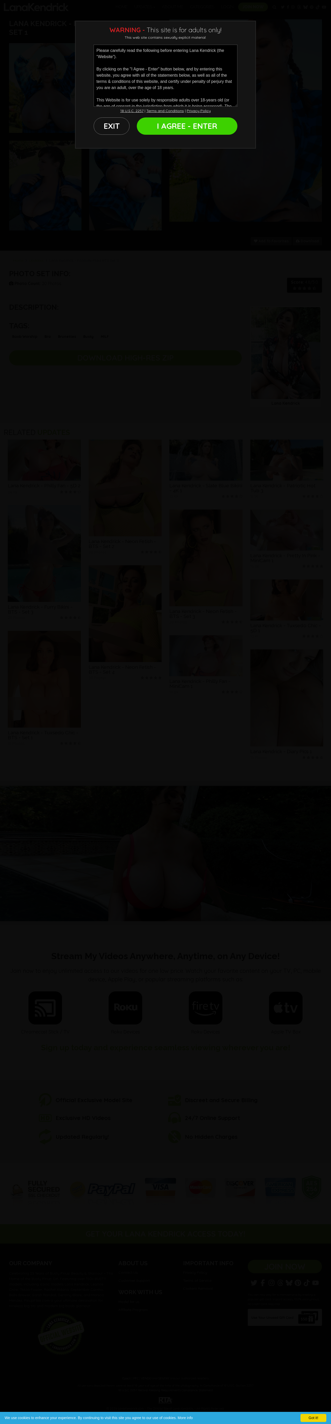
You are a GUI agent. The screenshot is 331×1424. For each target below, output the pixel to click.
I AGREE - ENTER (187, 126)
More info (185, 1418)
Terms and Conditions (165, 110)
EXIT (112, 126)
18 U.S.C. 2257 (132, 110)
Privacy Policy (199, 110)
